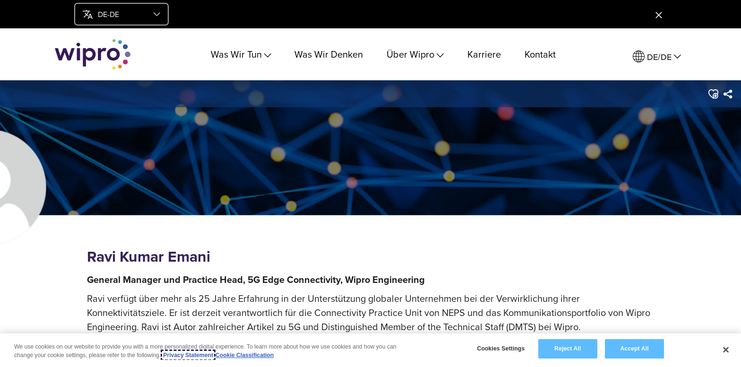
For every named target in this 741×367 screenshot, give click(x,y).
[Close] (725, 349)
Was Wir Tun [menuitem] (241, 54)
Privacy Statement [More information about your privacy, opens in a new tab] (188, 355)
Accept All (634, 348)
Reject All (567, 348)
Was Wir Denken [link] (328, 54)
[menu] (121, 14)
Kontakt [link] (540, 54)
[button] (712, 94)
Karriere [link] (484, 54)
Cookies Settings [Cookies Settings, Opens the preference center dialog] (501, 348)
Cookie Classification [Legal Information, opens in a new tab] (244, 355)
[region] (370, 350)
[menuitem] (657, 57)
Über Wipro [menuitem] (415, 54)
